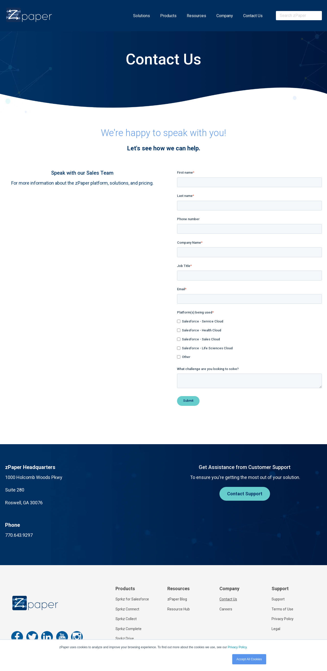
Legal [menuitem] (276, 629)
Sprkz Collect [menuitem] (126, 619)
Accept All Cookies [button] (249, 659)
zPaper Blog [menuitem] (177, 599)
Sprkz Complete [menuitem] (128, 629)
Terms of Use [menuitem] (282, 609)
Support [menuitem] (280, 588)
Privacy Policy (237, 647)
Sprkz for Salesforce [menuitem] (132, 599)
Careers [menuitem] (225, 609)
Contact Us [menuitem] (228, 599)
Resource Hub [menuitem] (178, 609)
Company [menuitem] (229, 588)
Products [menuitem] (125, 588)
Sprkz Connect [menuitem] (127, 609)
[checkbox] (249, 339)
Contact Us (253, 15)
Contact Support (244, 493)
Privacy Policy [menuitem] (283, 619)
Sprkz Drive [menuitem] (124, 638)
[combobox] (299, 15)
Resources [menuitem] (178, 588)
